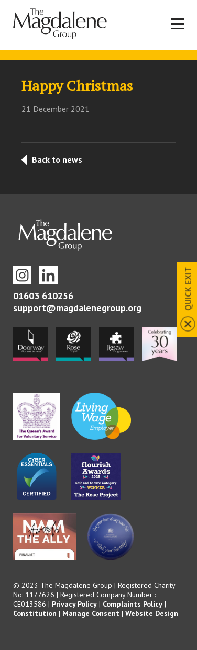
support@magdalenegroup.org (77, 308)
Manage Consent (90, 613)
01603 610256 (43, 296)
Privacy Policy (74, 604)
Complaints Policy (132, 604)
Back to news (57, 159)
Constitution (35, 613)
